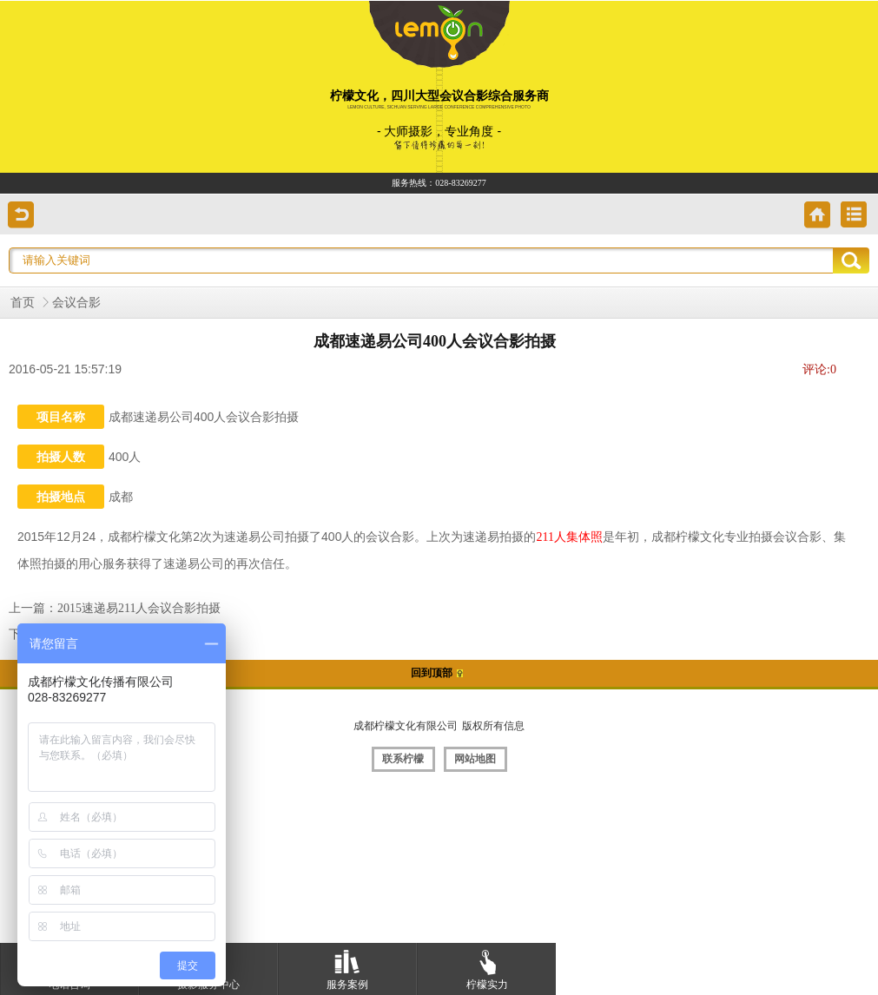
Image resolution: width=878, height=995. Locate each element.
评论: (819, 369)
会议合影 (76, 302)
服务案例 (347, 967)
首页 (22, 302)
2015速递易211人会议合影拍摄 (139, 608)
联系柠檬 (403, 759)
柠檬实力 (487, 967)
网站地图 (475, 759)
